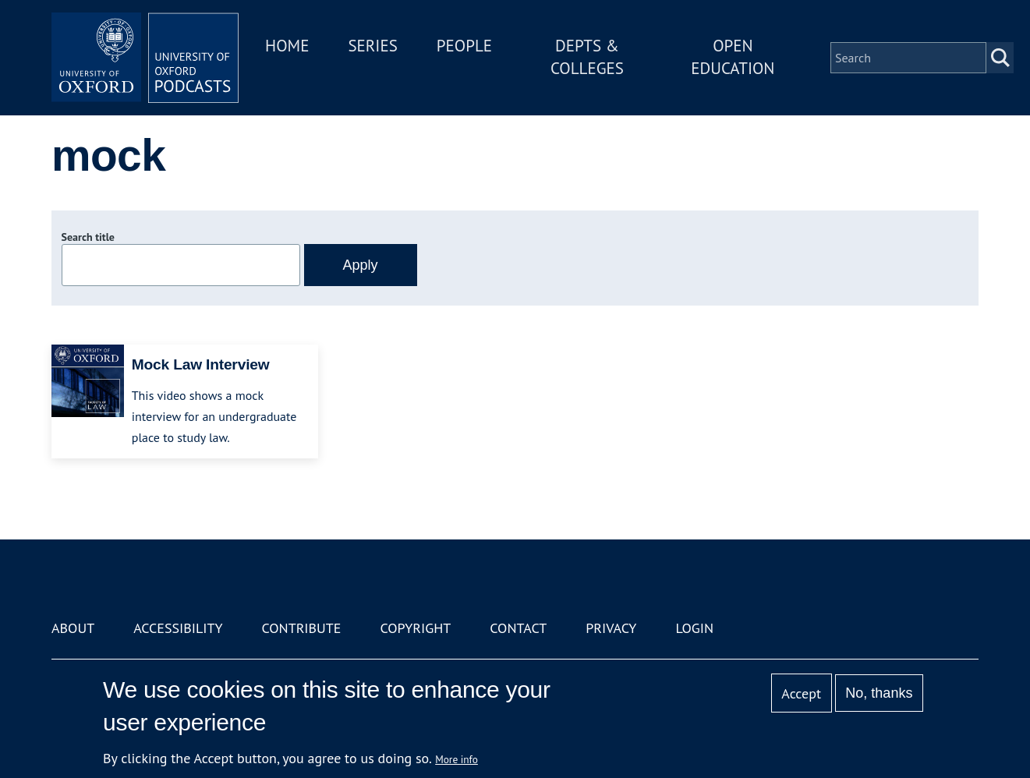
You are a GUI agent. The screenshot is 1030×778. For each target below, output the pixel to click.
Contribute (301, 628)
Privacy (611, 628)
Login (694, 628)
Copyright (415, 628)
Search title (88, 237)
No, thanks (878, 693)
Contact (518, 628)
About (72, 628)
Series (372, 45)
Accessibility (177, 628)
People (464, 45)
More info (456, 759)
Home (287, 45)
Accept (801, 693)
